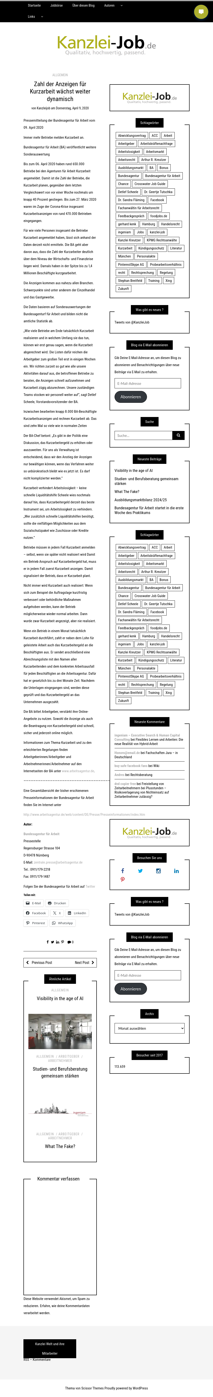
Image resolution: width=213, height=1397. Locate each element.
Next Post (82, 962)
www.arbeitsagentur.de (78, 771)
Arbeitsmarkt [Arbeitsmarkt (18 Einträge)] (155, 152)
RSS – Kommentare (36, 1359)
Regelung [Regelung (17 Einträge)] (166, 273)
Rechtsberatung (141, 775)
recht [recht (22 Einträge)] (121, 273)
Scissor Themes (92, 1388)
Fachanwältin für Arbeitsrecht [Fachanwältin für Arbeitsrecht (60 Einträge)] (138, 208)
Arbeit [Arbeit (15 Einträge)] (168, 135)
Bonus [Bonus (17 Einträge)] (164, 168)
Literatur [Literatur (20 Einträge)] (176, 248)
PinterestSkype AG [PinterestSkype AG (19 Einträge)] (131, 264)
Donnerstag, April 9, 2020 (72, 108)
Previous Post (41, 962)
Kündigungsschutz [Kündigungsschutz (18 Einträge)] (151, 248)
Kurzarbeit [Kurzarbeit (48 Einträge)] (125, 248)
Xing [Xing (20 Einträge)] (168, 281)
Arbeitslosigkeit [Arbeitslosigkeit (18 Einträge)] (129, 152)
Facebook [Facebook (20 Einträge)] (157, 200)
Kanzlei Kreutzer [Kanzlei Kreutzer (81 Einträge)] (129, 240)
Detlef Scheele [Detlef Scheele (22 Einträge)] (128, 192)
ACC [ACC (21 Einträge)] (155, 135)
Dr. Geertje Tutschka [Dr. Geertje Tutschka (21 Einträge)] (158, 192)
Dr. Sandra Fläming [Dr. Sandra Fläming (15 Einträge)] (131, 200)
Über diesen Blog (83, 5)
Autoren (109, 5)
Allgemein (60, 75)
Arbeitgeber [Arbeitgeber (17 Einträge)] (126, 144)
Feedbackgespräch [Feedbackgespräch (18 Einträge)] (131, 216)
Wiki (156, 766)
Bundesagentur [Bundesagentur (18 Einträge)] (128, 176)
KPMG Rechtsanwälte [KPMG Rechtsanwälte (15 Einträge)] (162, 240)
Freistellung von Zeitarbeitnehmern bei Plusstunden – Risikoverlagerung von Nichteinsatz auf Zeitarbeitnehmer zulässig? (142, 790)
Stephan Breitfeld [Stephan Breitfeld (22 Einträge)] (130, 281)
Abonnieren (130, 396)
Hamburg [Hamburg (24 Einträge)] (148, 224)
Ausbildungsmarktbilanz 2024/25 (141, 499)
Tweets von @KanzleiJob (132, 322)
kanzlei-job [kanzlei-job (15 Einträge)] (157, 232)
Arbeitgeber (68, 1056)
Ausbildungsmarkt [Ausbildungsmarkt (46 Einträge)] (130, 168)
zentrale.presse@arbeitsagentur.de (58, 862)
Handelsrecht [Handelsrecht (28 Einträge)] (170, 224)
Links (31, 16)
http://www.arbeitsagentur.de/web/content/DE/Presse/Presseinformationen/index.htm (84, 814)
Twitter (90, 886)
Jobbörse (56, 5)
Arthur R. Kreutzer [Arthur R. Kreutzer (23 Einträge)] (153, 160)
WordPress (140, 1388)
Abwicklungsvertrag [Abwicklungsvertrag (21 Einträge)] (132, 135)
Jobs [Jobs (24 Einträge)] (140, 232)
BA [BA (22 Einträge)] (152, 168)
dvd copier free (125, 784)
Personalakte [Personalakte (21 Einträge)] (146, 256)
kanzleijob (43, 108)
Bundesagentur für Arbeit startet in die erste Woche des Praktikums (149, 510)
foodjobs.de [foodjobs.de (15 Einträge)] (158, 216)
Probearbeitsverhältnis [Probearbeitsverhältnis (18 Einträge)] (166, 264)
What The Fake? (60, 1146)
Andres (119, 775)
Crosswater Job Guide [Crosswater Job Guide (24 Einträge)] (150, 184)
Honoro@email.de (127, 753)
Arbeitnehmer (60, 1061)
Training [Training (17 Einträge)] (154, 281)
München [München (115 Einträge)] (124, 256)
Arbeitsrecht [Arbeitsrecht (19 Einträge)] (126, 160)
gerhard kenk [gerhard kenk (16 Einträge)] (127, 224)
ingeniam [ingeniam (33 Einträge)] (124, 232)
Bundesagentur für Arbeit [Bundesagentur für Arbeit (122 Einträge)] (162, 176)
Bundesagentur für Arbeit (41, 834)
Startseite (34, 5)
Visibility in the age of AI (60, 998)
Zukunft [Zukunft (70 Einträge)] (123, 289)
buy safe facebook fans (131, 766)
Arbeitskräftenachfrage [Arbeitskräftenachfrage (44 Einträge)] (156, 144)
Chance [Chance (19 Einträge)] (123, 184)
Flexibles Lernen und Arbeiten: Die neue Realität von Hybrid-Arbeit (149, 741)
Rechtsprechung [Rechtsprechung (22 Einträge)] (142, 273)
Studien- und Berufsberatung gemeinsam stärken (146, 481)
